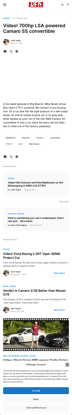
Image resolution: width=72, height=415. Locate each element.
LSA (20, 144)
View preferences (36, 407)
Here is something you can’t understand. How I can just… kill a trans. (36, 219)
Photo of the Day (16, 214)
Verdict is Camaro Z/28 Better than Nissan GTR (34, 292)
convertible (55, 138)
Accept (36, 390)
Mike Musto (34, 144)
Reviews (24, 356)
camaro (39, 138)
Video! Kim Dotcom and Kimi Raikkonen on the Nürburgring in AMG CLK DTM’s (35, 184)
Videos (6, 18)
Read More (59, 273)
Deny (36, 399)
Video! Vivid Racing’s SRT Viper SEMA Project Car (31, 256)
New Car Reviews (11, 356)
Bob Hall (26, 138)
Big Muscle (10, 138)
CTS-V (9, 144)
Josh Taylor (16, 40)
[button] (67, 364)
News (5, 286)
